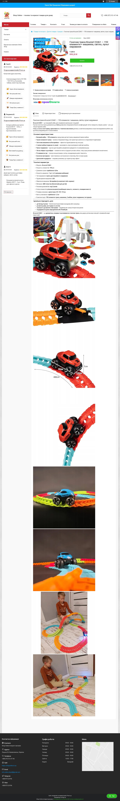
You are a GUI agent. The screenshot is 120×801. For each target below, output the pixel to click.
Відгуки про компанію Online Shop (13, 45)
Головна (33, 24)
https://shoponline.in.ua (9, 765)
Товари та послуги (39, 31)
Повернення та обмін (99, 24)
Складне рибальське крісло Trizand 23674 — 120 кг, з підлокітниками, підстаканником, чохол (15, 127)
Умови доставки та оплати (79, 24)
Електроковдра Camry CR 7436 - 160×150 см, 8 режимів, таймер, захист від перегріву (16, 81)
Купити (82, 60)
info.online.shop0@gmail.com (11, 772)
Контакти (53, 24)
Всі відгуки (7, 192)
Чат (112, 796)
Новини (113, 24)
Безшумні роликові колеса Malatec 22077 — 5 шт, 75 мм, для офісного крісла (16, 182)
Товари (43, 24)
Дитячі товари (51, 31)
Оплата (6, 39)
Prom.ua (69, 795)
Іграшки (60, 31)
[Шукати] (88, 15)
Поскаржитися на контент (61, 799)
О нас (63, 24)
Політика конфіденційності (76, 799)
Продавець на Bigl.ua (60, 797)
